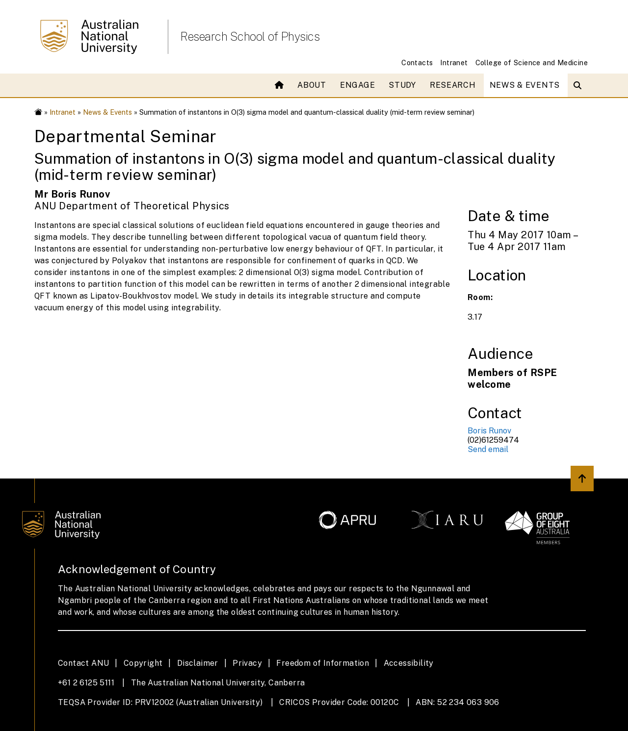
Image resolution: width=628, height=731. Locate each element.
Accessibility (409, 663)
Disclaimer (197, 663)
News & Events (525, 85)
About (311, 85)
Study (402, 85)
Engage (357, 85)
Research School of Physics (249, 36)
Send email (488, 449)
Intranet (454, 62)
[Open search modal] (580, 85)
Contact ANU (83, 663)
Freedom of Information (322, 663)
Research (453, 85)
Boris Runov (489, 430)
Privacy (247, 663)
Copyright (143, 663)
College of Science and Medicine (531, 62)
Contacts (417, 62)
